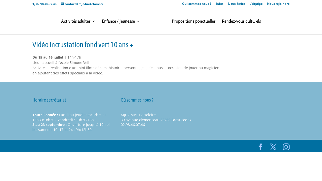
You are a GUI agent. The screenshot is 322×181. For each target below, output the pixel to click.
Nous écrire (236, 4)
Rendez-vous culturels (241, 21)
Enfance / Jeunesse (118, 21)
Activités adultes (76, 21)
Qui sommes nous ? (196, 4)
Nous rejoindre (278, 4)
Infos (219, 4)
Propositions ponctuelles (194, 21)
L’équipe (256, 4)
